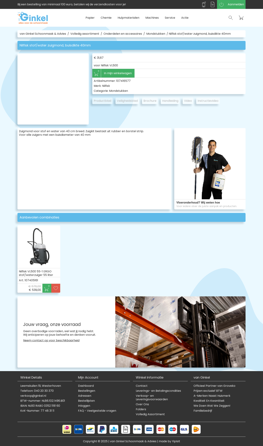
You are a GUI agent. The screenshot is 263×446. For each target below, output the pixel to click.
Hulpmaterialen (128, 18)
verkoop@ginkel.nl (33, 396)
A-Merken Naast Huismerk (212, 396)
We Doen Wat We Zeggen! (212, 406)
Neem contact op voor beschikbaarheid (51, 340)
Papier (90, 18)
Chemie (106, 18)
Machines (152, 18)
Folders (141, 409)
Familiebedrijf (203, 411)
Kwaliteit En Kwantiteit (209, 401)
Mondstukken (155, 34)
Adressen (84, 396)
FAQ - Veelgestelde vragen (97, 411)
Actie (185, 18)
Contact (142, 386)
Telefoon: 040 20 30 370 (37, 391)
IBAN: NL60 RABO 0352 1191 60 (40, 406)
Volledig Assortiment (150, 414)
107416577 (123, 81)
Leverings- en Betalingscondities (158, 391)
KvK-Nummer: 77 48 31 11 (37, 411)
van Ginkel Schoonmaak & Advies (43, 34)
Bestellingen (86, 391)
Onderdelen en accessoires (123, 34)
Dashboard (86, 386)
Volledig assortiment (84, 34)
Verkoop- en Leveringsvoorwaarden (152, 397)
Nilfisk (106, 86)
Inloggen (84, 406)
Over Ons (142, 404)
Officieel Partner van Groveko (214, 386)
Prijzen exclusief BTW (208, 391)
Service (170, 18)
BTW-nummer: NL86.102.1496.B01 (42, 401)
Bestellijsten (86, 401)
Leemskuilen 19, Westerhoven (40, 386)
